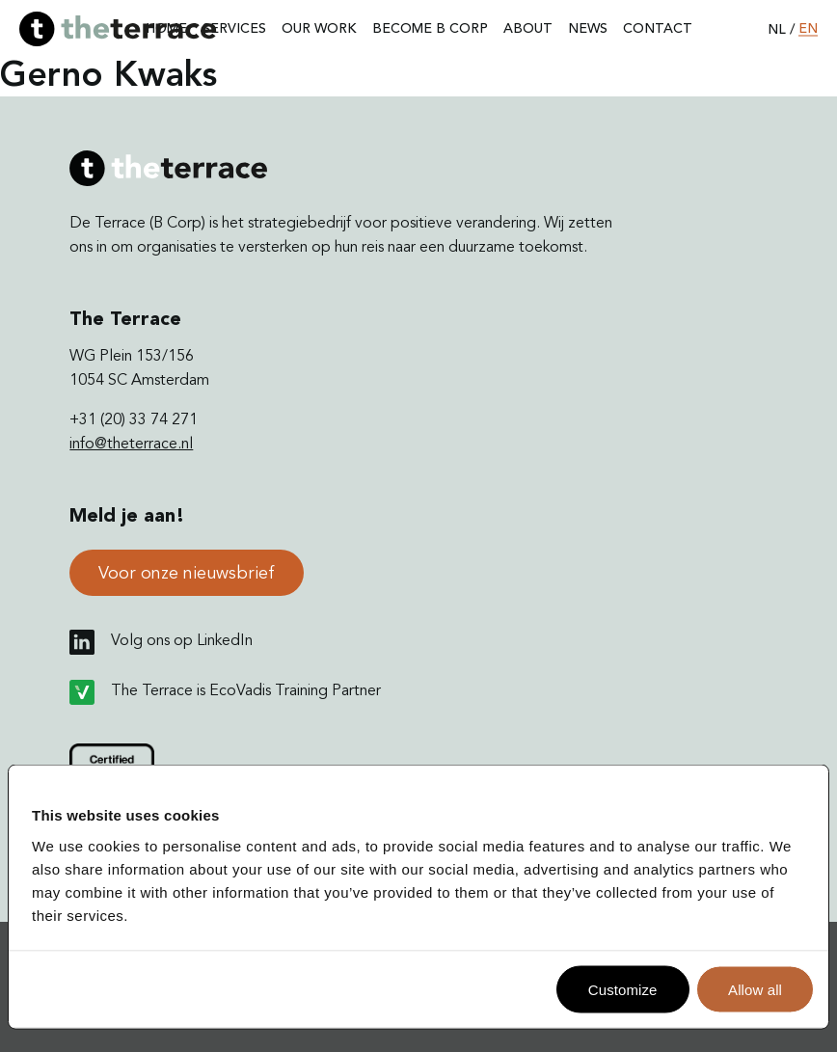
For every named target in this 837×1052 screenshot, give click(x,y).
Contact (657, 29)
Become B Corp (430, 29)
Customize (623, 989)
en (808, 29)
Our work (319, 29)
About (528, 29)
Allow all (755, 989)
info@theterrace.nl (131, 444)
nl (777, 29)
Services (234, 29)
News (588, 29)
